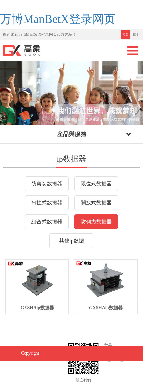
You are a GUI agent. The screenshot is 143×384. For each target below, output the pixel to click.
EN (135, 34)
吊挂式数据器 (46, 202)
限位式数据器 (96, 183)
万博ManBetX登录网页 (58, 19)
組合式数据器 (46, 221)
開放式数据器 (96, 202)
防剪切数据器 (46, 183)
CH (125, 34)
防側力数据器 (96, 221)
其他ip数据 (71, 240)
